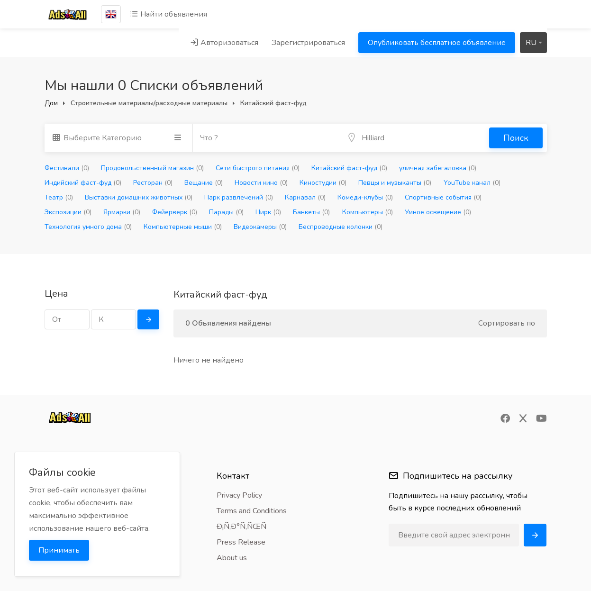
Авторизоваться (224, 42)
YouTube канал (472, 182)
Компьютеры (367, 212)
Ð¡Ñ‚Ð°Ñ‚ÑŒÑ (245, 526)
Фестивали (67, 168)
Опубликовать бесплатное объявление (437, 42)
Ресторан (153, 182)
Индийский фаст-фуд (83, 182)
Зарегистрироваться (308, 42)
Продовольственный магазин (152, 168)
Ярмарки (121, 212)
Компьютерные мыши (183, 226)
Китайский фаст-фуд (349, 168)
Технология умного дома (88, 226)
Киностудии (323, 182)
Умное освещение (438, 212)
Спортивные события (443, 197)
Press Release (241, 542)
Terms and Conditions (252, 511)
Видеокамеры (260, 226)
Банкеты (311, 212)
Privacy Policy (239, 495)
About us (232, 558)
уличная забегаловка (437, 168)
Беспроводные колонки (340, 226)
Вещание (203, 182)
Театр (59, 197)
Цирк (268, 212)
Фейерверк (174, 212)
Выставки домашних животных (138, 197)
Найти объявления (168, 14)
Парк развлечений (238, 197)
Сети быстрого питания (258, 168)
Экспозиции (68, 212)
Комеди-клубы (365, 197)
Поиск (515, 138)
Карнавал (305, 197)
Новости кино (261, 182)
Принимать (59, 550)
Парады (226, 212)
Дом (51, 103)
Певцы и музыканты (394, 182)
